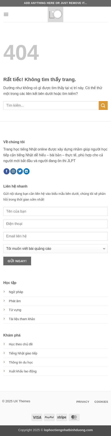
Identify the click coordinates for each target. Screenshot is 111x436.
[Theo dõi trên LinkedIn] (27, 171)
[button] (6, 14)
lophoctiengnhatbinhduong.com (68, 430)
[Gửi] (103, 105)
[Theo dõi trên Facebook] (7, 171)
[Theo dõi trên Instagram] (13, 171)
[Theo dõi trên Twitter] (20, 171)
